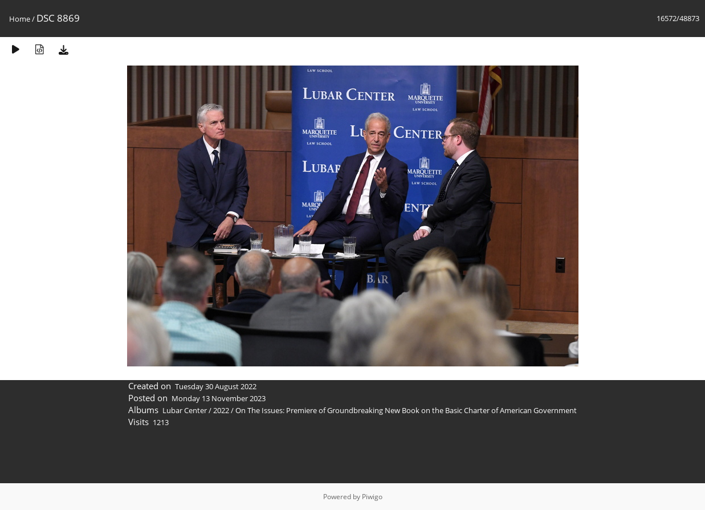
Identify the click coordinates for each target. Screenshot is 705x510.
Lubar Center (184, 410)
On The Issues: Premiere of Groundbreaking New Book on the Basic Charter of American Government (406, 410)
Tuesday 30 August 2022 (215, 386)
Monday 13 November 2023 (219, 398)
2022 (221, 410)
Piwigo (372, 496)
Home (19, 19)
